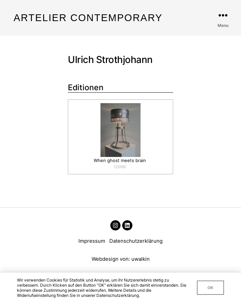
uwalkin (140, 259)
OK (210, 287)
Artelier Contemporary (88, 18)
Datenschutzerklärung (136, 241)
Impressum (91, 241)
